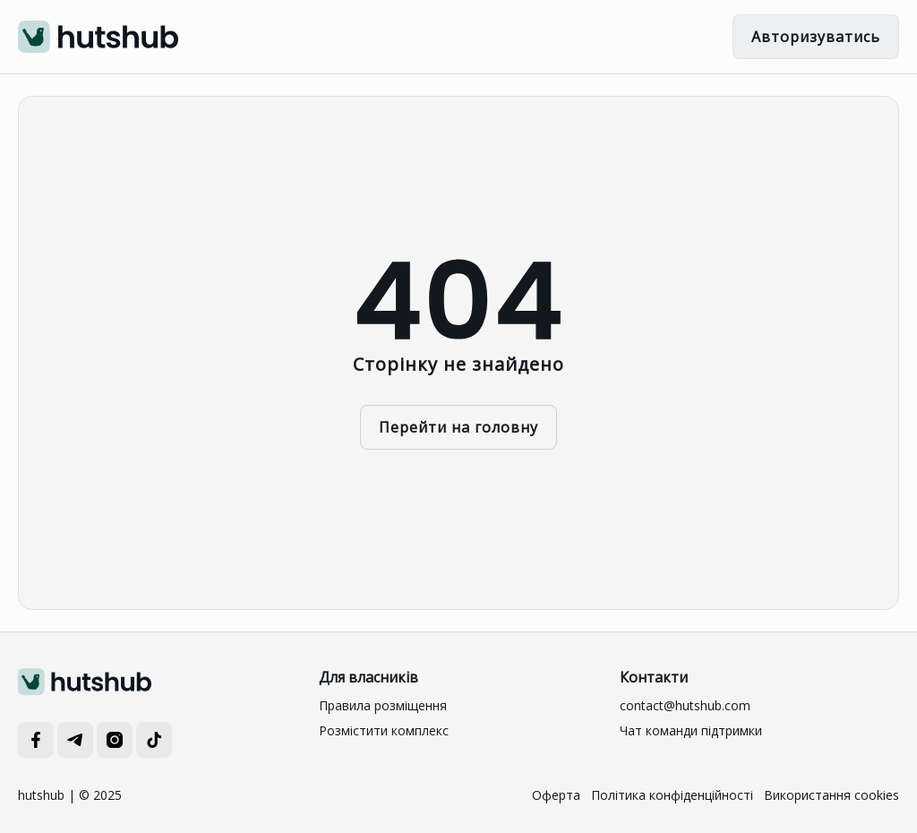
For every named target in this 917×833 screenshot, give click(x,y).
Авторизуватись (815, 37)
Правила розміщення (383, 705)
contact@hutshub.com (685, 705)
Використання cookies (831, 794)
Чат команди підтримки (691, 730)
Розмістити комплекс (384, 730)
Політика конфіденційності (672, 794)
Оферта (556, 794)
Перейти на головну (458, 427)
